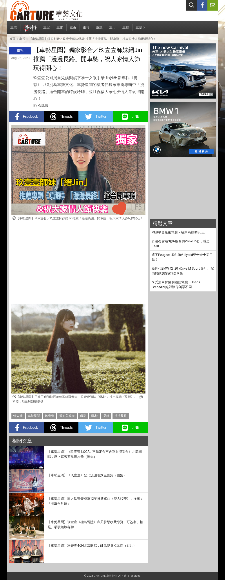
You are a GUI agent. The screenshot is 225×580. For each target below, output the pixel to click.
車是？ (140, 30)
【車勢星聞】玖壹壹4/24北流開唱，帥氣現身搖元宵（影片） (91, 546)
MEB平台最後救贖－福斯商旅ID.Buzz (178, 232)
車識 (99, 30)
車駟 (125, 30)
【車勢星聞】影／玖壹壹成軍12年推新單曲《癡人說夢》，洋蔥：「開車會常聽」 (95, 501)
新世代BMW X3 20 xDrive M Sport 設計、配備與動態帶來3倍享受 (183, 271)
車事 (59, 30)
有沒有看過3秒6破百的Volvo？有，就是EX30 (181, 243)
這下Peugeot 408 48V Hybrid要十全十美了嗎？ (182, 257)
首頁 (12, 39)
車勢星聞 (34, 416)
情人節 (18, 416)
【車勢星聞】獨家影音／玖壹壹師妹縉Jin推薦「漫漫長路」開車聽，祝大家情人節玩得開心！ (92, 39)
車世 (112, 30)
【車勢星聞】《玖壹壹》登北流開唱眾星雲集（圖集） (87, 475)
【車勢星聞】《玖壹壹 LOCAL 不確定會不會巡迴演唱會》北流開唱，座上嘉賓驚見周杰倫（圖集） (94, 454)
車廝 (13, 30)
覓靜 (106, 416)
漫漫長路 (120, 416)
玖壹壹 (49, 416)
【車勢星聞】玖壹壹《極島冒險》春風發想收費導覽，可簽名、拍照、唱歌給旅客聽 (95, 524)
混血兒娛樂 (67, 416)
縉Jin (94, 416)
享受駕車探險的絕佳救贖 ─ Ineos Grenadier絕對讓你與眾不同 (176, 284)
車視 (86, 30)
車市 (73, 30)
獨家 (83, 416)
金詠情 (43, 106)
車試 (46, 30)
